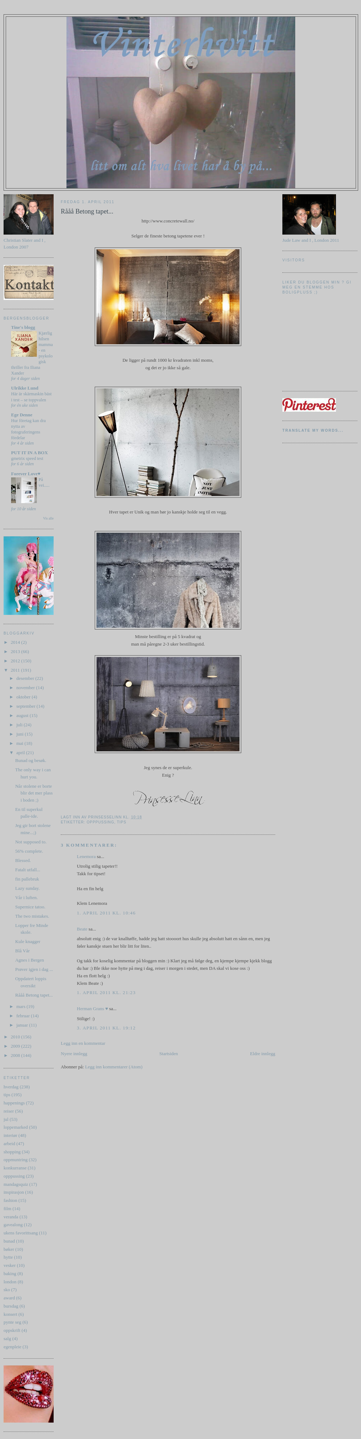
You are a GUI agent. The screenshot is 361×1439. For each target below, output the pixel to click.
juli (20, 724)
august (23, 715)
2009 (16, 1046)
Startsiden (168, 1053)
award (9, 1297)
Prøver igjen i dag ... (34, 969)
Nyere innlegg (74, 1053)
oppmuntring (16, 1159)
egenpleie (12, 1346)
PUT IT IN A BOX (29, 452)
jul (6, 1119)
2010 (16, 1036)
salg (7, 1338)
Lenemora (86, 856)
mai (20, 743)
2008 (16, 1055)
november (26, 687)
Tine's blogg (23, 327)
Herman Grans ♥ (92, 1008)
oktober (24, 697)
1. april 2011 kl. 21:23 (106, 992)
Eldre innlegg (262, 1053)
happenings (14, 1102)
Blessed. (23, 860)
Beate (82, 929)
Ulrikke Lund (24, 388)
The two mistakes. (32, 916)
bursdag (11, 1306)
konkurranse (15, 1167)
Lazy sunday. (27, 888)
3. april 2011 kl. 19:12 (106, 1028)
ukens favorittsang (21, 1232)
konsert (10, 1314)
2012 (16, 660)
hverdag (11, 1086)
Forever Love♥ (25, 473)
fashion (10, 1200)
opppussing (14, 1176)
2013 (16, 651)
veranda (11, 1216)
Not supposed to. (30, 841)
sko (7, 1289)
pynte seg (12, 1322)
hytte (8, 1257)
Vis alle (48, 518)
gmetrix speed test (27, 458)
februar (23, 1015)
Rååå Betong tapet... (34, 995)
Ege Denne (22, 414)
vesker (10, 1265)
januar (22, 1025)
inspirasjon (14, 1192)
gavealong (13, 1224)
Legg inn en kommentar (83, 1043)
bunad (9, 1241)
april (21, 752)
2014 (16, 642)
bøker (9, 1249)
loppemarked (16, 1127)
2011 (16, 670)
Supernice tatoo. (30, 906)
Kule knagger (27, 941)
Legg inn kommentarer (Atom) (114, 1066)
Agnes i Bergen (29, 960)
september (26, 706)
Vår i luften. (26, 897)
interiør (10, 1135)
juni (20, 734)
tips (7, 1094)
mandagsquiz (16, 1184)
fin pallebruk (27, 879)
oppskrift (12, 1330)
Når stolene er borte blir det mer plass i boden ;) (34, 793)
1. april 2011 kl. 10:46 (106, 913)
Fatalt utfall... (27, 869)
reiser (9, 1111)
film (7, 1208)
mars (21, 1006)
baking (10, 1273)
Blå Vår (22, 950)
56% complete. (29, 851)
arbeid (9, 1143)
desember (25, 678)
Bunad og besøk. (30, 760)
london (10, 1281)
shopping (12, 1151)
